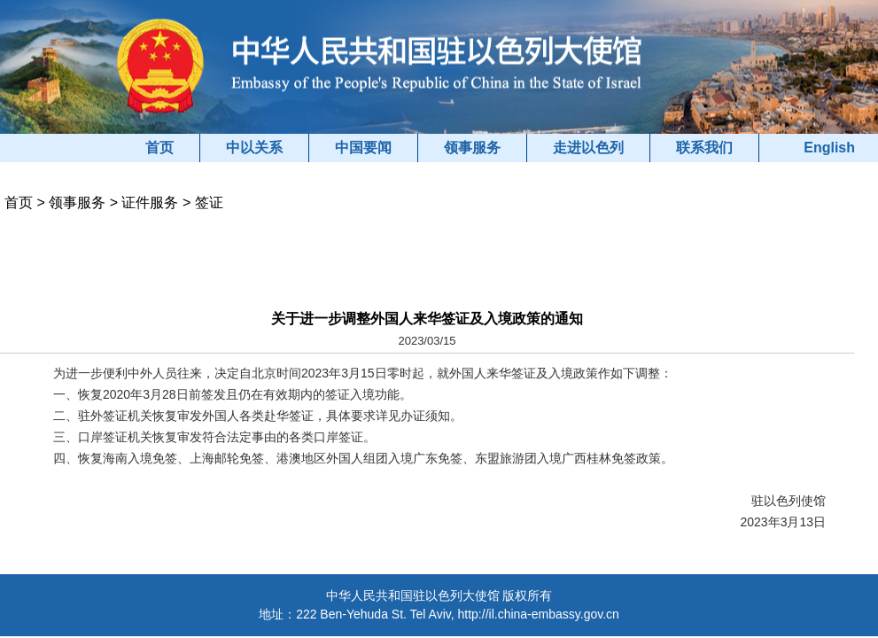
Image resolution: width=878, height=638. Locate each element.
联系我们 (704, 147)
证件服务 (149, 202)
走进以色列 (588, 147)
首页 (159, 147)
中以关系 (254, 147)
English (829, 147)
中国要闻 (363, 147)
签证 (209, 202)
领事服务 (472, 147)
